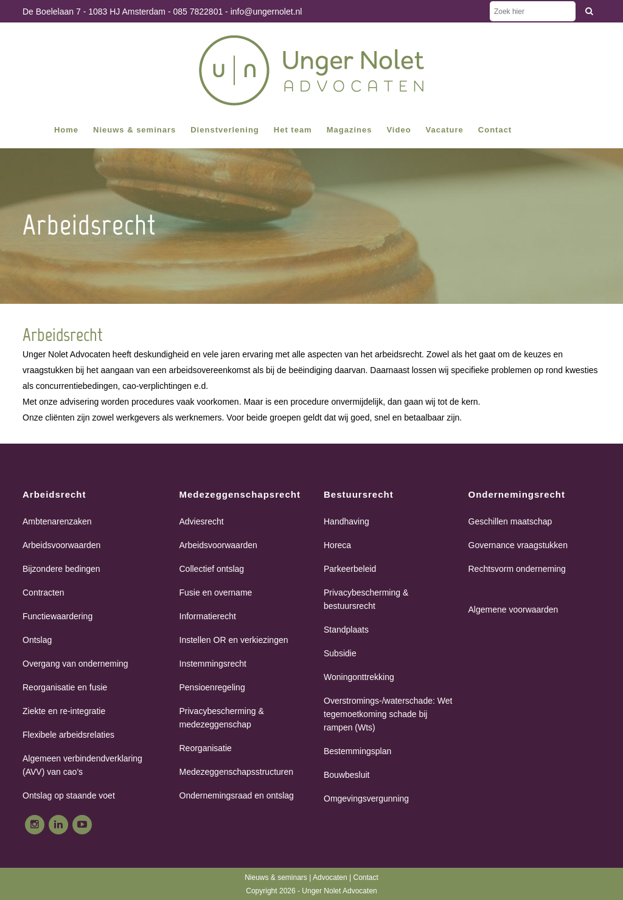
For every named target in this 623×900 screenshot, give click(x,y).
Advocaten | (333, 877)
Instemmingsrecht (212, 663)
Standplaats (346, 629)
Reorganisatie (205, 748)
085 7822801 (198, 11)
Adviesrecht (201, 521)
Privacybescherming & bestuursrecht (366, 599)
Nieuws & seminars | (279, 877)
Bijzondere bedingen (61, 569)
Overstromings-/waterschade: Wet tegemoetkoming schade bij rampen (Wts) (388, 714)
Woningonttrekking (359, 677)
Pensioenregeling (212, 687)
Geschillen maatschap (510, 521)
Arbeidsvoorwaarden (61, 545)
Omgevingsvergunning (366, 798)
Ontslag (37, 640)
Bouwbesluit (347, 775)
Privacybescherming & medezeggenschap (221, 717)
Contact (365, 877)
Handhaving (346, 521)
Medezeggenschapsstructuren (236, 772)
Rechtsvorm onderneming (517, 569)
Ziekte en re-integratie (64, 711)
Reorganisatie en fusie (65, 687)
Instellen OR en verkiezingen (233, 640)
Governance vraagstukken (518, 545)
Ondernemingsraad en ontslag (236, 795)
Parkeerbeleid (350, 569)
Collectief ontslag (212, 569)
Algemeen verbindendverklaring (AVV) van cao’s (82, 765)
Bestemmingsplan (357, 751)
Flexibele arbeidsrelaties (68, 735)
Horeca (337, 545)
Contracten (43, 592)
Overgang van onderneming (75, 663)
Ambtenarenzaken (57, 521)
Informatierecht (207, 616)
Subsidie (340, 653)
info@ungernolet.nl (266, 11)
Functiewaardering (57, 616)
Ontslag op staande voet (69, 795)
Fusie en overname (215, 592)
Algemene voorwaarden (513, 609)
